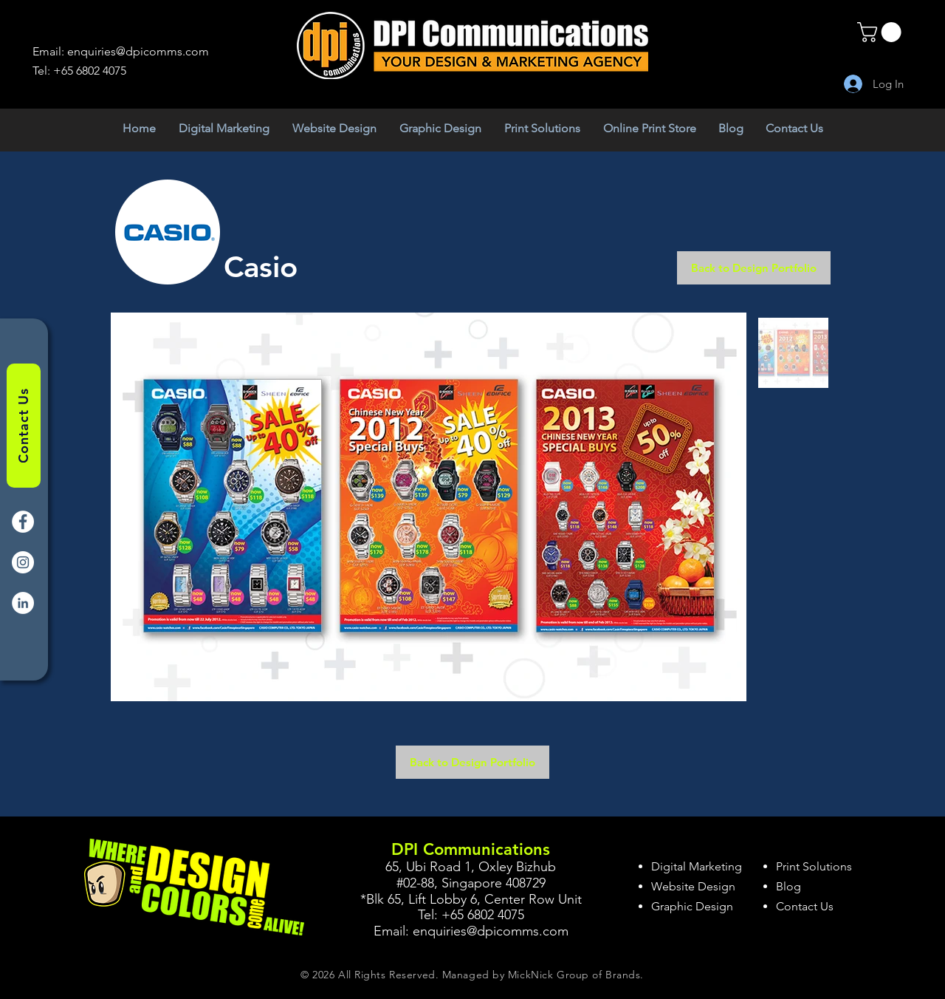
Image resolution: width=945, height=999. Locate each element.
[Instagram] (23, 562)
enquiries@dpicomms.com (138, 51)
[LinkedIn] (23, 603)
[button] (881, 32)
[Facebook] (23, 522)
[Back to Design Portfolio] (754, 267)
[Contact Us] (24, 426)
